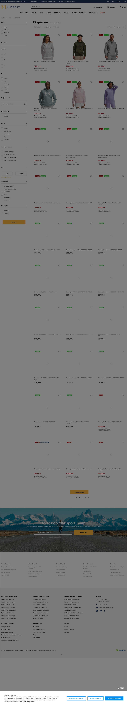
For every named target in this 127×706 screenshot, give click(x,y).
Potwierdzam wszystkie (114, 698)
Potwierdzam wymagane (76, 698)
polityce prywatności (29, 701)
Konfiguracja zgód (95, 698)
